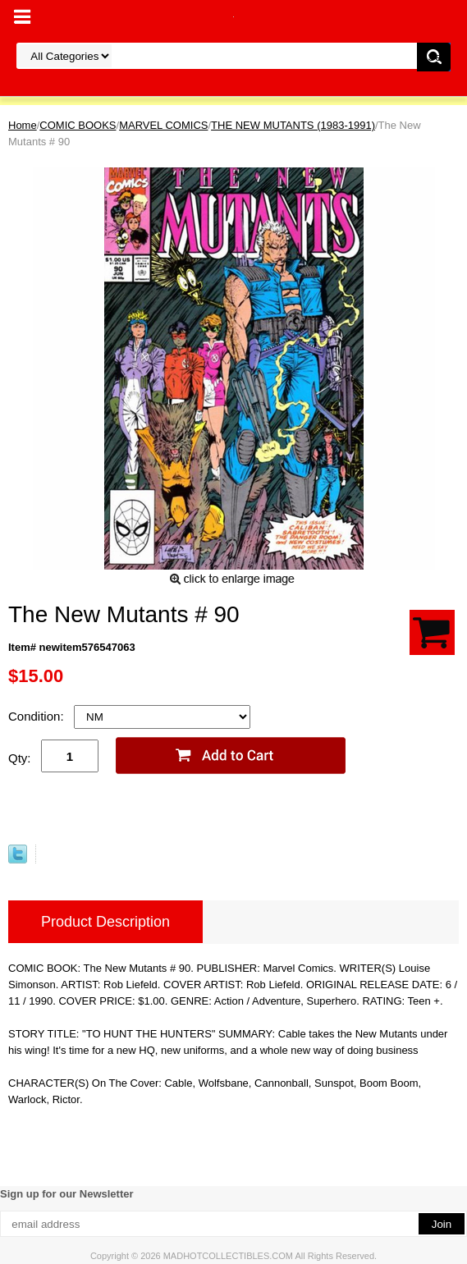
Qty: (19, 758)
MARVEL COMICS (163, 125)
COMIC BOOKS (77, 125)
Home (22, 125)
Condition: (37, 716)
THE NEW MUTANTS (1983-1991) (293, 125)
